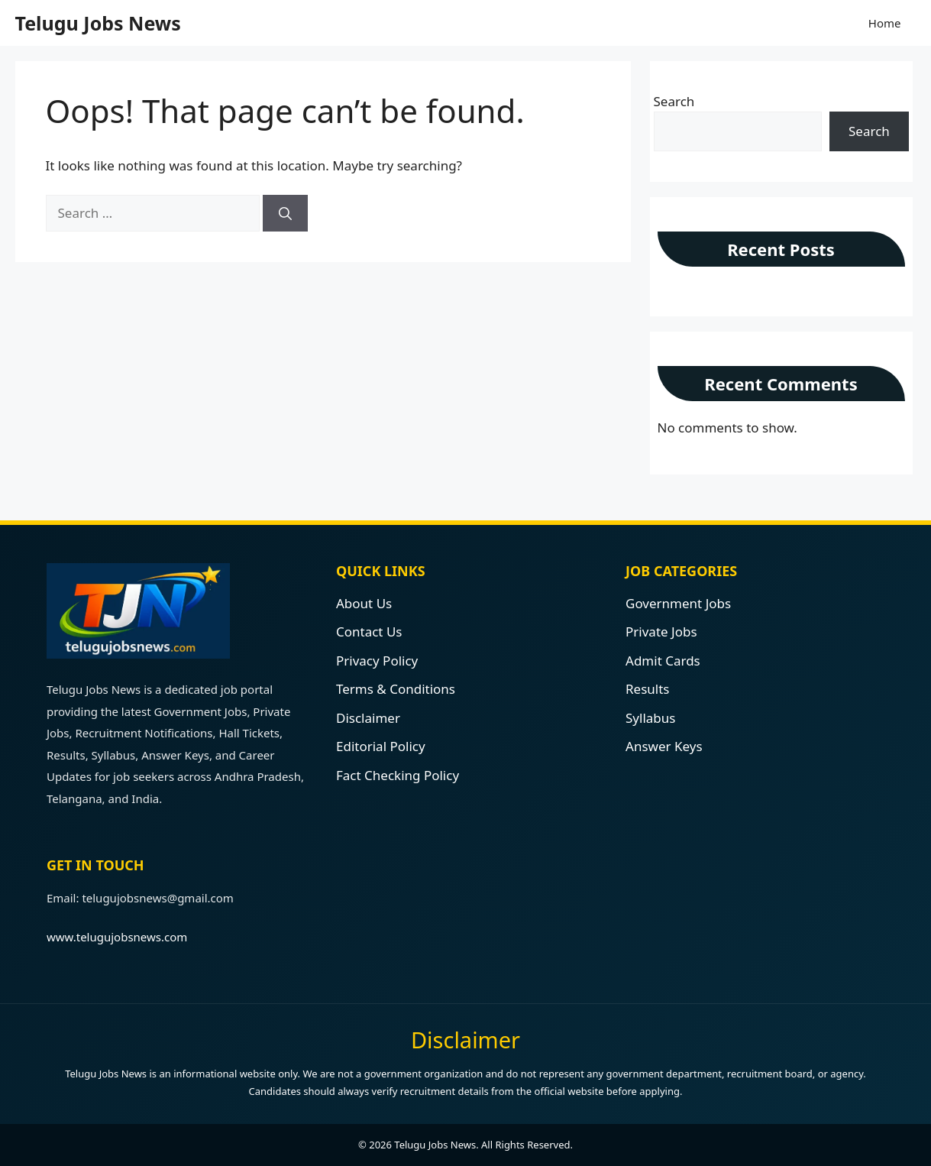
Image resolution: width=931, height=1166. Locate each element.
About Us (364, 603)
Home (884, 23)
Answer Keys (664, 746)
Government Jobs (678, 603)
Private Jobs (661, 631)
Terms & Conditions (395, 689)
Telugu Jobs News (98, 23)
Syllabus (650, 718)
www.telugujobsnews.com (117, 936)
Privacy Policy (377, 660)
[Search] (285, 213)
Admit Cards (663, 660)
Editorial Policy (380, 746)
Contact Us (369, 631)
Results (647, 689)
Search (674, 101)
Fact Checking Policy (397, 775)
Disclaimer (368, 718)
